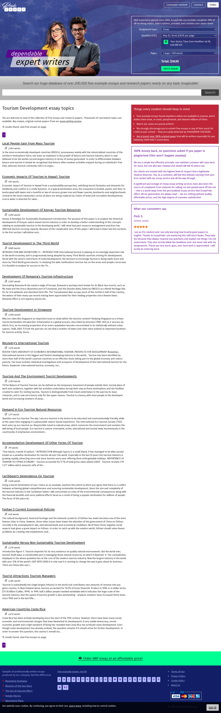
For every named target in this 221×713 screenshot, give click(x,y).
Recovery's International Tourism (25, 343)
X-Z (65, 687)
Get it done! (170, 68)
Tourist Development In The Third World (30, 243)
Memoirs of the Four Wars (18, 686)
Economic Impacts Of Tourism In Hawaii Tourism (36, 177)
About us (175, 685)
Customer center (176, 4)
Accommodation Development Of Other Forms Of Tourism (42, 443)
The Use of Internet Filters (19, 691)
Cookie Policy (178, 680)
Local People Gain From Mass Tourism (28, 143)
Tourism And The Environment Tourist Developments (39, 376)
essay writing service (70, 121)
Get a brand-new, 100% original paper (156, 136)
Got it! (212, 707)
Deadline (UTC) (149, 35)
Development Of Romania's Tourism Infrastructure (37, 276)
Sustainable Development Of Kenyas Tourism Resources (41, 210)
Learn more (75, 706)
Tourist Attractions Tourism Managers (29, 576)
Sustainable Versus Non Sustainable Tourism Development (43, 543)
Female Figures (13, 696)
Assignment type (148, 29)
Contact (198, 4)
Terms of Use (178, 671)
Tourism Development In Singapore (27, 310)
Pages (154, 53)
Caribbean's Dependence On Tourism (28, 476)
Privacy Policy (178, 676)
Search (210, 92)
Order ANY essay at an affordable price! (112, 658)
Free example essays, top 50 (72, 671)
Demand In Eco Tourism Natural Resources (32, 409)
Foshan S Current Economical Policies (28, 509)
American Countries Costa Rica (23, 609)
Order (213, 4)
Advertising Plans (14, 700)
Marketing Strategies (16, 681)
